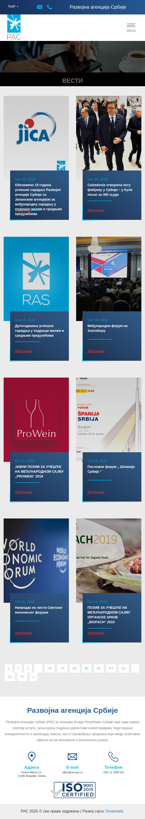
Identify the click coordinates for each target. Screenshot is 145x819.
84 (124, 668)
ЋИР (11, 6)
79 (62, 668)
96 (10, 676)
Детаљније (23, 210)
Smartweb (114, 811)
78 (50, 668)
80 (74, 668)
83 (111, 668)
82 (99, 668)
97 (22, 676)
